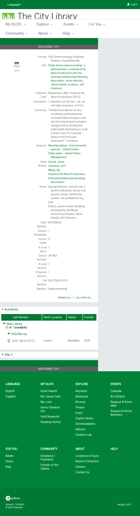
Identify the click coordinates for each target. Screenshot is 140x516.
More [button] (123, 33)
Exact (78, 423)
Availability (11, 319)
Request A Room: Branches (121, 423)
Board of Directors (87, 471)
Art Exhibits (117, 406)
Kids (8, 477)
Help (114, 459)
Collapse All (84, 307)
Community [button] (48, 459)
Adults (9, 466)
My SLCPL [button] (15, 33)
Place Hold (114, 43)
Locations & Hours (87, 466)
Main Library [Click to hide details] (12, 334)
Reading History (50, 432)
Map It (9, 365)
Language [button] (12, 394)
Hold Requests (50, 426)
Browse (80, 412)
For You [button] (97, 33)
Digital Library (84, 428)
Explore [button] (44, 33)
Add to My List (118, 51)
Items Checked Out (50, 419)
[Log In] (128, 4)
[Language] (13, 4)
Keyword (81, 401)
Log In (134, 4)
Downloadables (85, 434)
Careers (80, 477)
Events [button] (70, 33)
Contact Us (82, 482)
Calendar (116, 401)
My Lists (46, 412)
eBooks (80, 439)
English (10, 401)
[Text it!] (8, 351)
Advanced (81, 406)
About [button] (80, 459)
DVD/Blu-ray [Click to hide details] (17, 344)
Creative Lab (83, 445)
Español (10, 406)
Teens (9, 471)
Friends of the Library (49, 476)
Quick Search (48, 401)
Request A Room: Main (121, 413)
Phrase (80, 417)
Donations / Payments (47, 467)
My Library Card (50, 406)
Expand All (64, 307)
